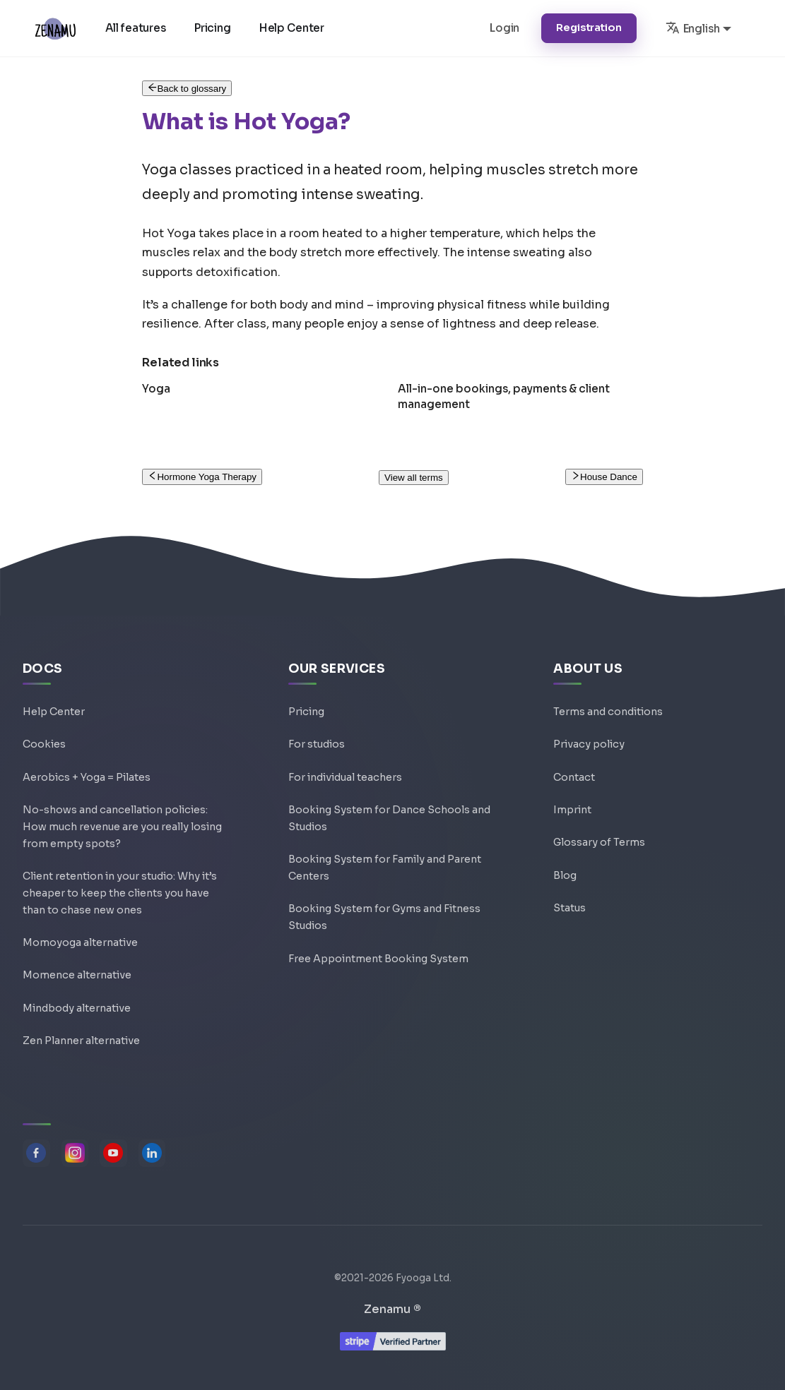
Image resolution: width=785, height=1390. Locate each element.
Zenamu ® (392, 1309)
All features (137, 28)
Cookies (44, 719)
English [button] (693, 27)
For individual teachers (345, 753)
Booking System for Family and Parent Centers (384, 851)
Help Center (293, 28)
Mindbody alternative (77, 1004)
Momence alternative (77, 970)
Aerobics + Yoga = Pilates (86, 753)
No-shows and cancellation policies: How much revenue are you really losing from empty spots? (122, 807)
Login (504, 28)
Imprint (572, 787)
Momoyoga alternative (80, 936)
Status (569, 888)
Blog (565, 855)
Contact (574, 753)
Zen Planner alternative (81, 1038)
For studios (316, 719)
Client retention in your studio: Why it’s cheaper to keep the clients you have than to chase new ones (120, 882)
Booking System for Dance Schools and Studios (389, 797)
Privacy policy (589, 719)
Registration (588, 27)
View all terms (413, 477)
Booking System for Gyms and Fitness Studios (384, 906)
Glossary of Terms (599, 821)
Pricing (214, 28)
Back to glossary (187, 88)
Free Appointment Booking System (378, 950)
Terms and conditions (608, 685)
